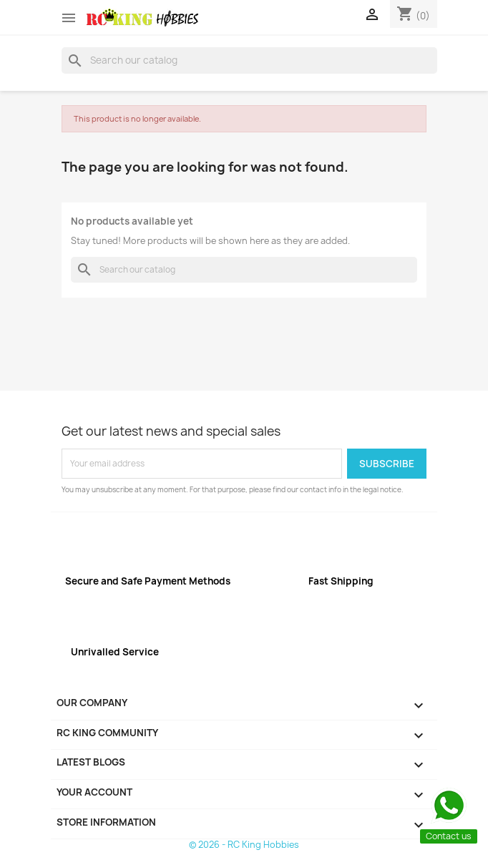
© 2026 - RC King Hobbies (244, 845)
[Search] (249, 60)
